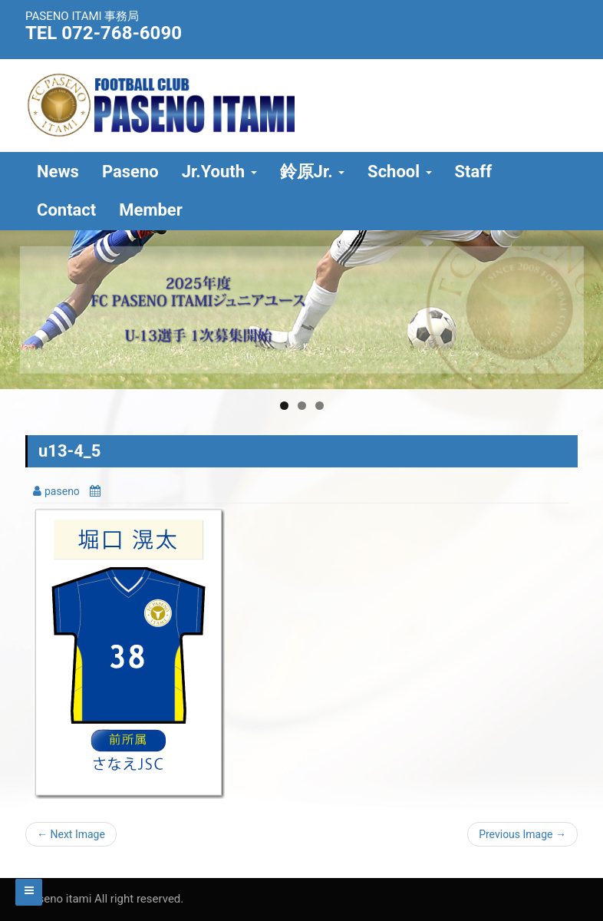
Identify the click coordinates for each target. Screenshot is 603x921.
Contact (66, 210)
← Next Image (71, 834)
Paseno (130, 171)
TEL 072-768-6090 (103, 33)
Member (151, 210)
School (399, 171)
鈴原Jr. (312, 171)
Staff (474, 171)
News (58, 171)
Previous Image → (522, 834)
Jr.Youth (219, 171)
